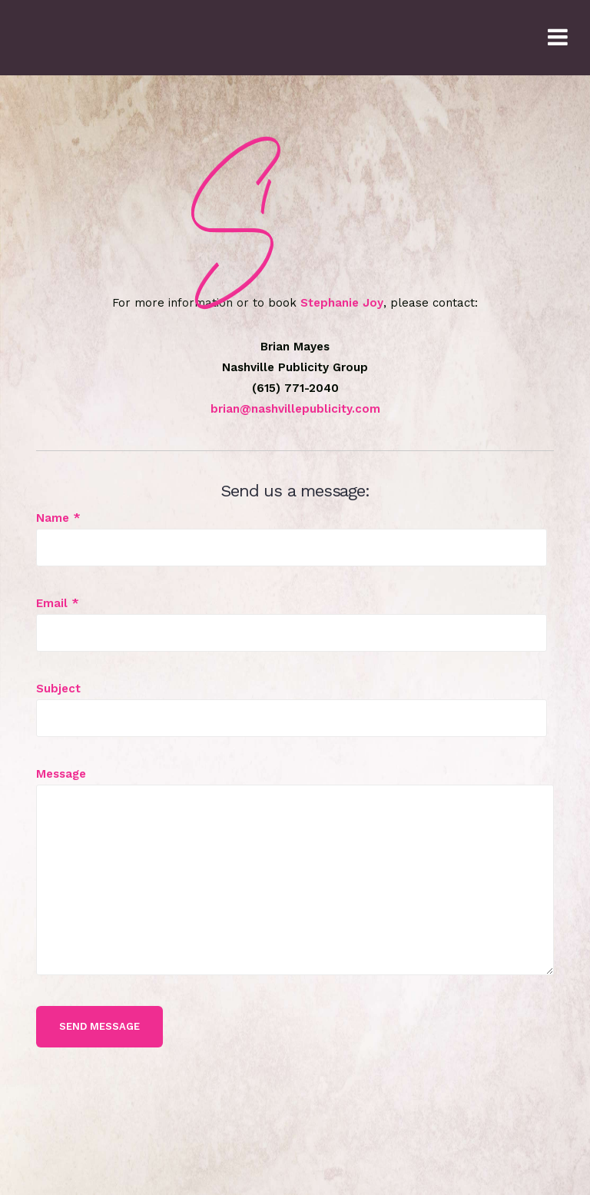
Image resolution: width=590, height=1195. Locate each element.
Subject (291, 703)
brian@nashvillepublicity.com (295, 409)
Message (295, 784)
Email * (291, 617)
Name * (291, 532)
